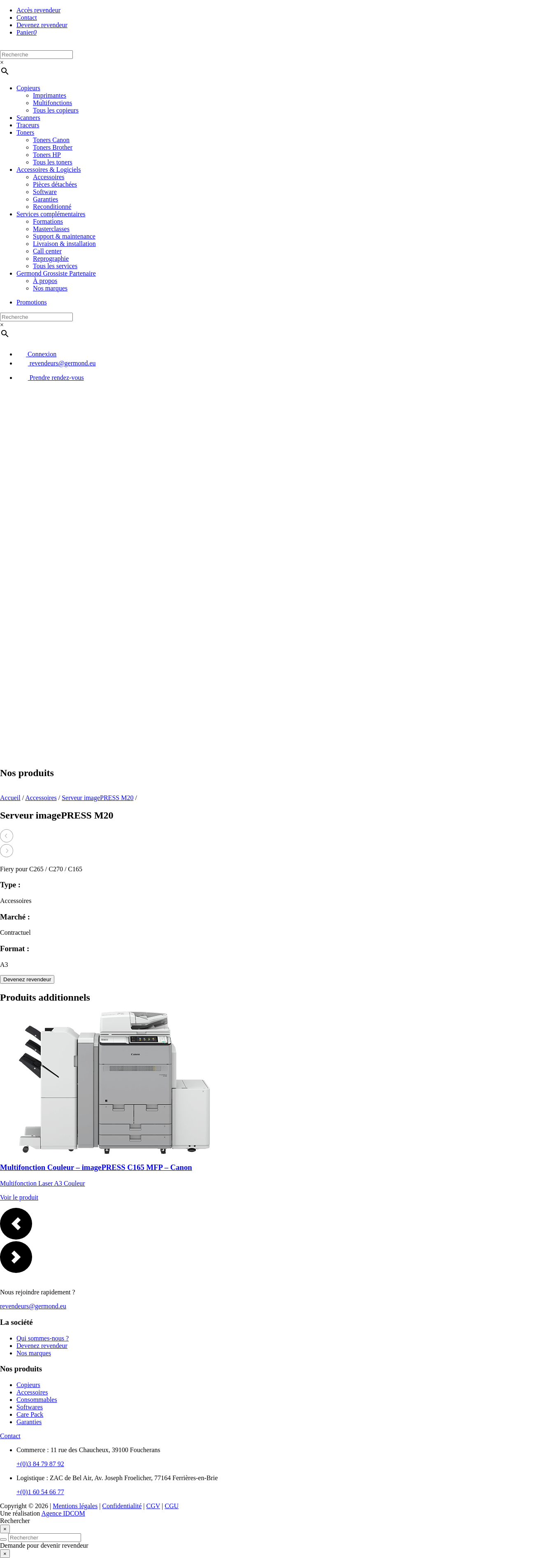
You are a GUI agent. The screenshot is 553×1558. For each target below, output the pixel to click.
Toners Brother (52, 147)
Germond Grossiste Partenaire (56, 273)
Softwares (29, 1407)
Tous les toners (52, 162)
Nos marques (50, 288)
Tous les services (55, 265)
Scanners (28, 117)
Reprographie (51, 258)
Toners (25, 132)
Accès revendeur (38, 10)
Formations (48, 221)
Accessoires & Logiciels (48, 169)
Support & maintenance (64, 236)
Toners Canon (51, 139)
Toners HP (47, 154)
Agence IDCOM (63, 1513)
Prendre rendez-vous (50, 377)
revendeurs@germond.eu (56, 363)
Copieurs (28, 87)
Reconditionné (52, 206)
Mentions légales (75, 1505)
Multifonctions (52, 102)
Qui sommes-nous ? (42, 1338)
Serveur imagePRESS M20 (97, 797)
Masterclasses (51, 228)
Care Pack (29, 1414)
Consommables (36, 1399)
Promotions (31, 302)
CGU (172, 1505)
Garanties (45, 199)
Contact (26, 17)
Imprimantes (49, 95)
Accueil (10, 797)
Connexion (36, 354)
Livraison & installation (64, 243)
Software (45, 191)
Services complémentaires (51, 214)
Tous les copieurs (56, 110)
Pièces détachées (55, 184)
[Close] (5, 1529)
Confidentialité (122, 1505)
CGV (153, 1505)
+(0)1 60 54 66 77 (40, 1491)
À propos (45, 280)
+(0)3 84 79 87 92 (40, 1463)
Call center (47, 251)
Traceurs (27, 125)
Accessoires (48, 176)
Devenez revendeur (41, 24)
